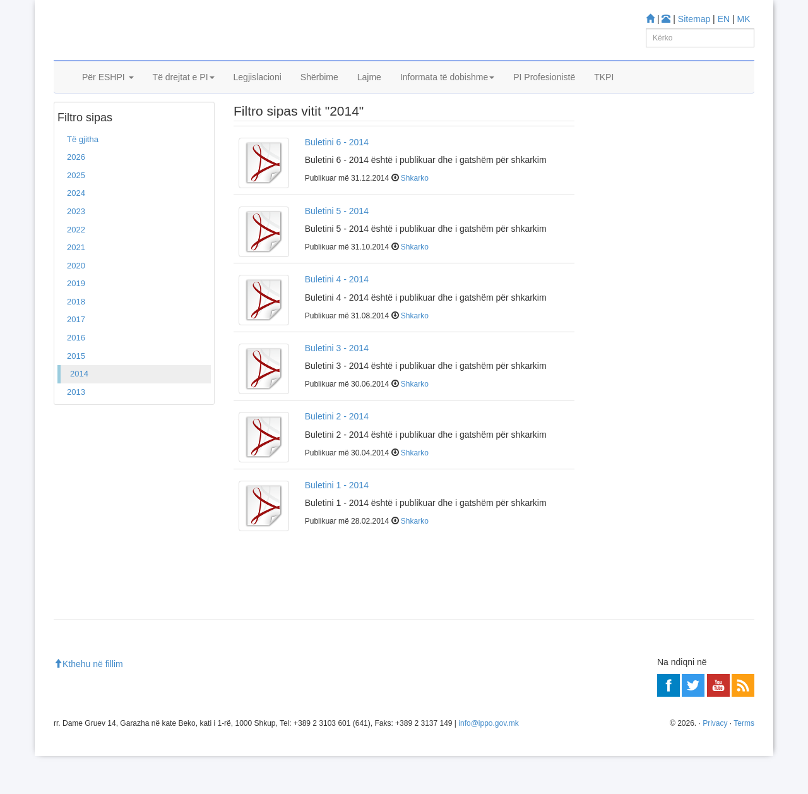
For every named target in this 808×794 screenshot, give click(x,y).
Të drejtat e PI (184, 93)
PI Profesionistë (544, 93)
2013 (76, 430)
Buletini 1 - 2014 (337, 523)
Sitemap (694, 19)
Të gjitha (82, 177)
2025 (76, 213)
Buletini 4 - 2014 (337, 317)
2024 (76, 231)
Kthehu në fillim (88, 702)
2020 (76, 303)
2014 (79, 411)
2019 (76, 321)
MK (744, 19)
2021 (76, 285)
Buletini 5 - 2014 (337, 249)
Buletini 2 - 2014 (337, 454)
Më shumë (618, 354)
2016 (76, 375)
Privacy (715, 761)
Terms (744, 761)
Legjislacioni (258, 93)
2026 (76, 195)
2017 (76, 358)
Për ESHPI (108, 93)
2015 (76, 394)
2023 (76, 249)
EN (724, 19)
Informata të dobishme (447, 93)
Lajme (369, 93)
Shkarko (415, 216)
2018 (76, 339)
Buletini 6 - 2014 (337, 180)
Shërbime (319, 93)
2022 (76, 267)
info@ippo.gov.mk (488, 761)
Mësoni (612, 240)
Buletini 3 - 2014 (337, 386)
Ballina (74, 125)
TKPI (604, 93)
